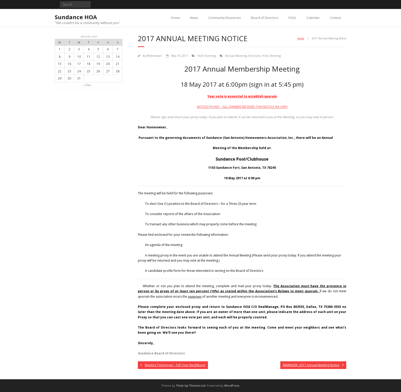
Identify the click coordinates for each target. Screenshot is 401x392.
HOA (265, 56)
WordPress (231, 385)
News (194, 18)
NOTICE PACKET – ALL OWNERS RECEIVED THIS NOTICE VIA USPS (242, 107)
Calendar (313, 18)
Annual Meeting (236, 56)
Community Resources (224, 18)
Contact (335, 18)
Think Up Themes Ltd (190, 385)
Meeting (275, 56)
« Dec (87, 85)
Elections (254, 56)
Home (175, 18)
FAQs (292, 18)
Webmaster (154, 56)
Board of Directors (264, 18)
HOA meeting (206, 56)
